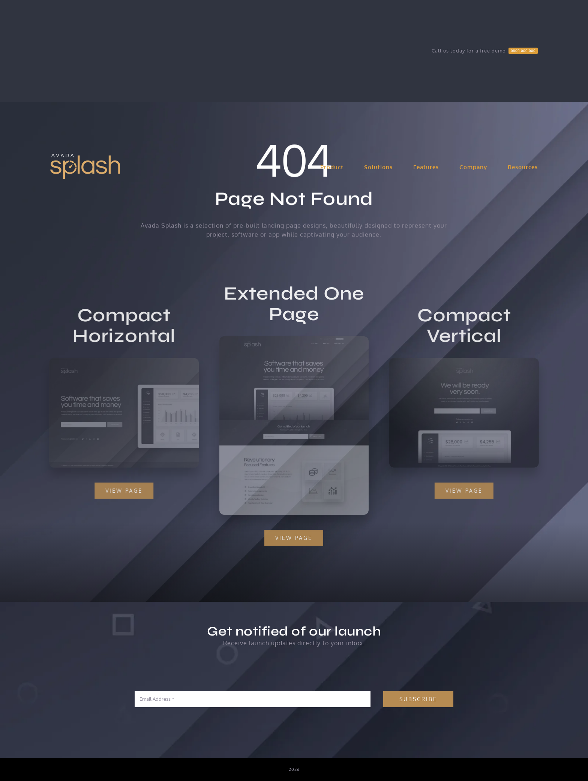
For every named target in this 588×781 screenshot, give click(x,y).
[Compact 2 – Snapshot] (468, 361)
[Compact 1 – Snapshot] (120, 361)
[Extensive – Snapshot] (294, 343)
